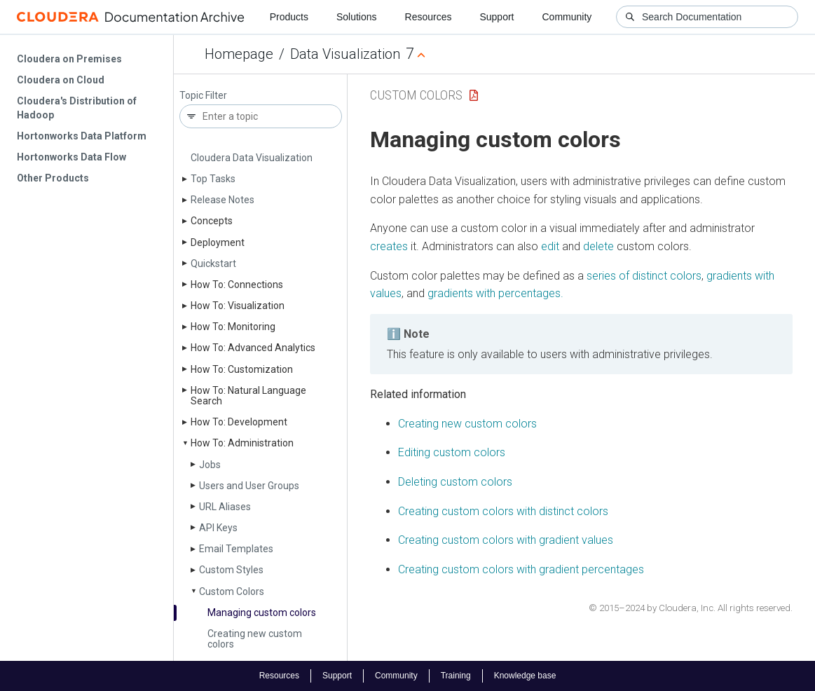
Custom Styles (231, 569)
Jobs (210, 464)
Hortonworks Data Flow (71, 157)
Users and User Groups (249, 485)
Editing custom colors (451, 452)
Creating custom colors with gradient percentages (521, 569)
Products (289, 16)
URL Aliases (225, 506)
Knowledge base (525, 675)
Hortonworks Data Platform (81, 136)
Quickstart (213, 263)
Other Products (53, 178)
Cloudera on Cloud (60, 79)
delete (598, 246)
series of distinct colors (644, 275)
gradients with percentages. (495, 293)
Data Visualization (345, 54)
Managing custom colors (261, 612)
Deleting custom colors (455, 481)
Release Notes (222, 199)
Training (456, 675)
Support (496, 16)
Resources (428, 16)
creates (389, 246)
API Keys (218, 527)
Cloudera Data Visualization (252, 157)
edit (550, 246)
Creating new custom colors (254, 639)
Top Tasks (213, 178)
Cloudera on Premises (69, 58)
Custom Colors (231, 591)
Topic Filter (203, 95)
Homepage (239, 54)
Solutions (356, 16)
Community (567, 16)
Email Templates (236, 548)
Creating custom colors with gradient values (505, 540)
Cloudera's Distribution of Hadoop (77, 108)
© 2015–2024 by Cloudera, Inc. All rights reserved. (691, 608)
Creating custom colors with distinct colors (503, 511)
